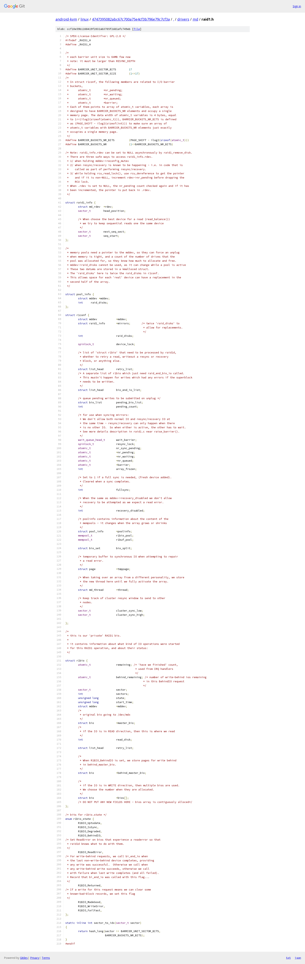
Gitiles (24, 958)
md (195, 19)
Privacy (34, 958)
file (137, 29)
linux (84, 19)
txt (288, 957)
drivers (183, 19)
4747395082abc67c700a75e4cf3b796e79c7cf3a (131, 19)
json (298, 957)
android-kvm (66, 19)
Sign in (297, 6)
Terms (46, 958)
